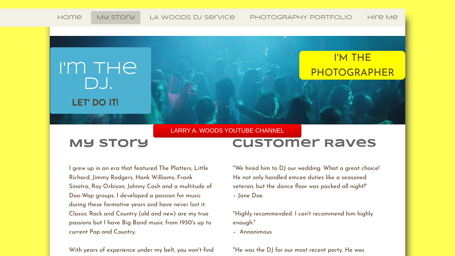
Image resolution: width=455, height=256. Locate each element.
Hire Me (382, 18)
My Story (116, 18)
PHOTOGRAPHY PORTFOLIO (301, 18)
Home (69, 18)
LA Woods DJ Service (192, 18)
